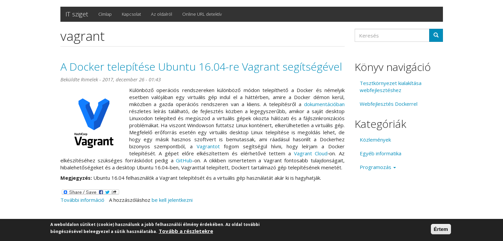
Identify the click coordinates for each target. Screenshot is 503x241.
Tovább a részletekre (186, 231)
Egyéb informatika (380, 153)
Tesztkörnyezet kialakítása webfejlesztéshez (390, 86)
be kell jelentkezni (172, 199)
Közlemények (375, 139)
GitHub (184, 160)
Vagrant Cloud (311, 153)
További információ (82, 199)
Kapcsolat (131, 14)
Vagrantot (208, 146)
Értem (441, 229)
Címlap (105, 14)
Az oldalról (161, 14)
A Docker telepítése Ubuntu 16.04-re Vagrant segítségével (201, 66)
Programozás (378, 167)
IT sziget (76, 14)
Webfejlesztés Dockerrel (388, 103)
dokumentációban (324, 104)
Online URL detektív (202, 14)
